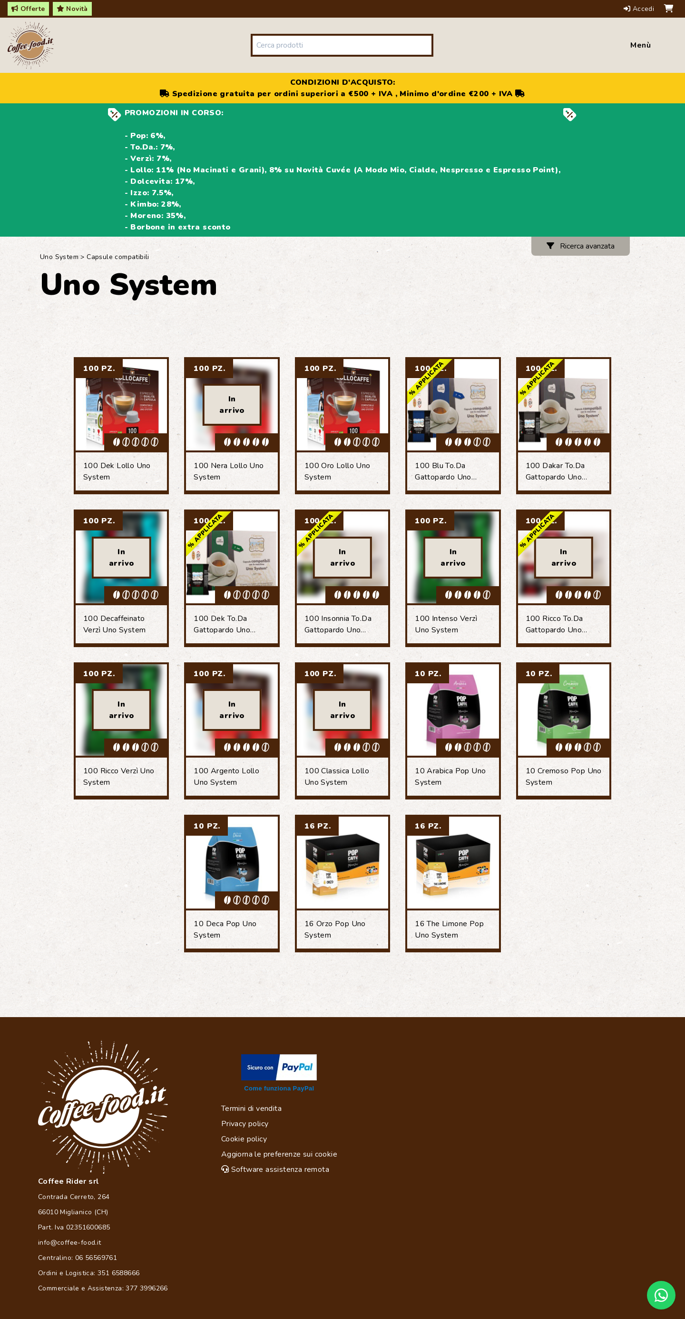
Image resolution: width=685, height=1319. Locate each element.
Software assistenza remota (275, 1169)
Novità (72, 8)
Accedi (640, 8)
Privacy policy (245, 1124)
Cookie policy (244, 1139)
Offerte (28, 8)
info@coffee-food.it (69, 1242)
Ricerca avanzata (581, 246)
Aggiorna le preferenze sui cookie (279, 1154)
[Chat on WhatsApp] (661, 1295)
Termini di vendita (251, 1108)
